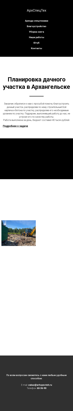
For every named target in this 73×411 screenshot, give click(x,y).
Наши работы (36, 37)
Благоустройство (36, 26)
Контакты (36, 48)
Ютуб (36, 43)
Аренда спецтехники (36, 20)
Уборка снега (36, 31)
